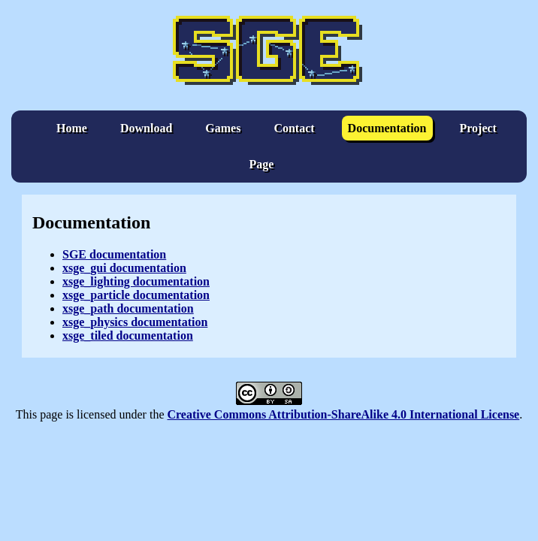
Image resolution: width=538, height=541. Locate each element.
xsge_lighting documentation (136, 281)
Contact (294, 128)
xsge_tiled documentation (127, 335)
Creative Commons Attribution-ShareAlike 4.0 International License (343, 414)
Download (146, 128)
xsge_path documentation (128, 308)
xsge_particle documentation (136, 295)
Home (71, 128)
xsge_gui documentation (124, 267)
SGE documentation (114, 254)
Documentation (387, 128)
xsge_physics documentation (134, 322)
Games (222, 128)
